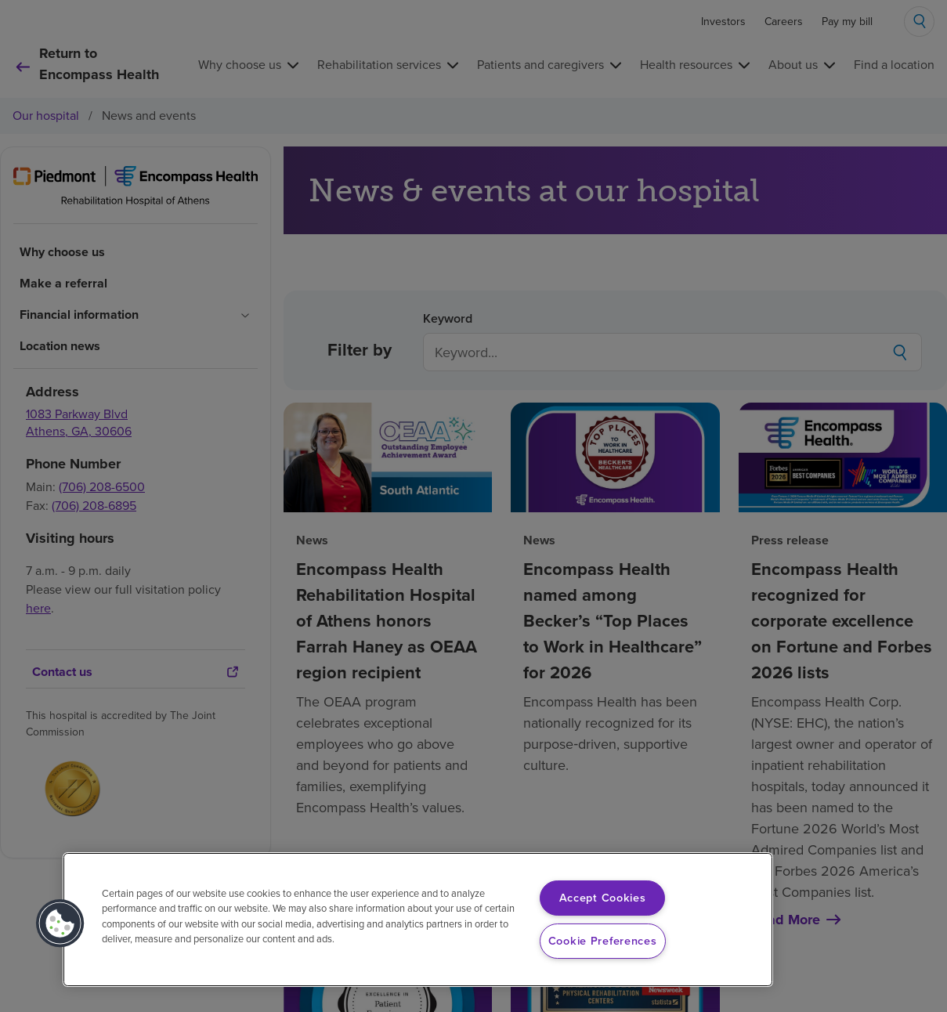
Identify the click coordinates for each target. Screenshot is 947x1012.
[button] (60, 923)
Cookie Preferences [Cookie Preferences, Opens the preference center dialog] (602, 940)
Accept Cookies (602, 897)
